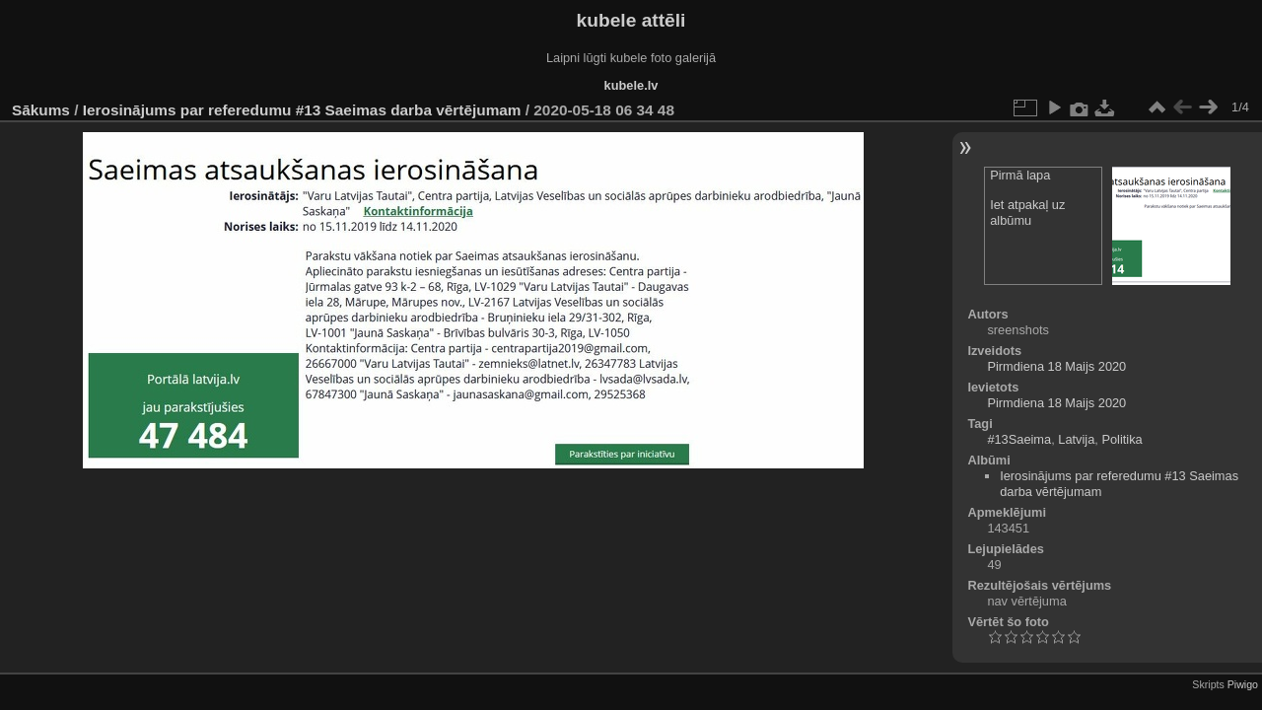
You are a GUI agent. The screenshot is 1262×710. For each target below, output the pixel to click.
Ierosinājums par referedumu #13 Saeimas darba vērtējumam (302, 110)
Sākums (41, 110)
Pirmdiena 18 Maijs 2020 (1056, 366)
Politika (1121, 439)
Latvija (1076, 439)
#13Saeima (1019, 439)
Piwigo (1242, 684)
